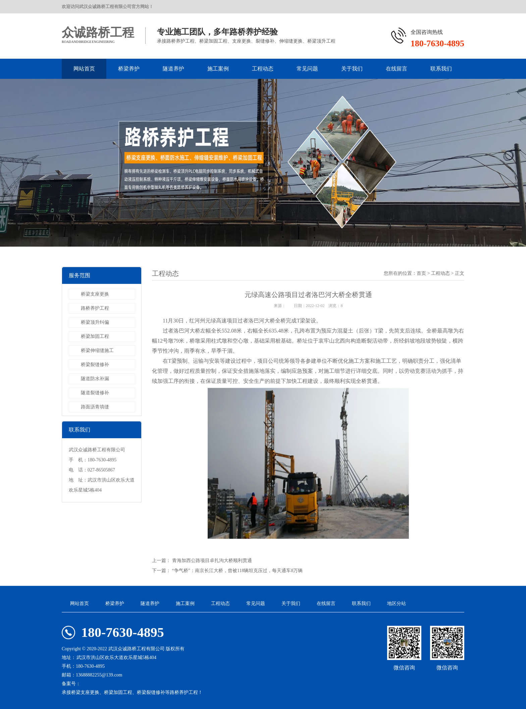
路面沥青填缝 (95, 406)
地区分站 (396, 603)
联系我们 (441, 68)
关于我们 (352, 68)
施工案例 (218, 68)
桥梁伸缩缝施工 (97, 350)
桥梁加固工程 (95, 336)
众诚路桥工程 (98, 32)
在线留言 (396, 68)
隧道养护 (173, 68)
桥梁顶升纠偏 (95, 322)
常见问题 (307, 68)
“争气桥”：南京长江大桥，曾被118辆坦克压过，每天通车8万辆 (237, 570)
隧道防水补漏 (95, 378)
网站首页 (84, 68)
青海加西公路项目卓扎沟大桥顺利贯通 (212, 560)
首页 (421, 273)
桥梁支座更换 (95, 294)
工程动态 (262, 68)
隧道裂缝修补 (95, 392)
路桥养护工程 (95, 308)
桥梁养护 (129, 68)
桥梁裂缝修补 (95, 364)
